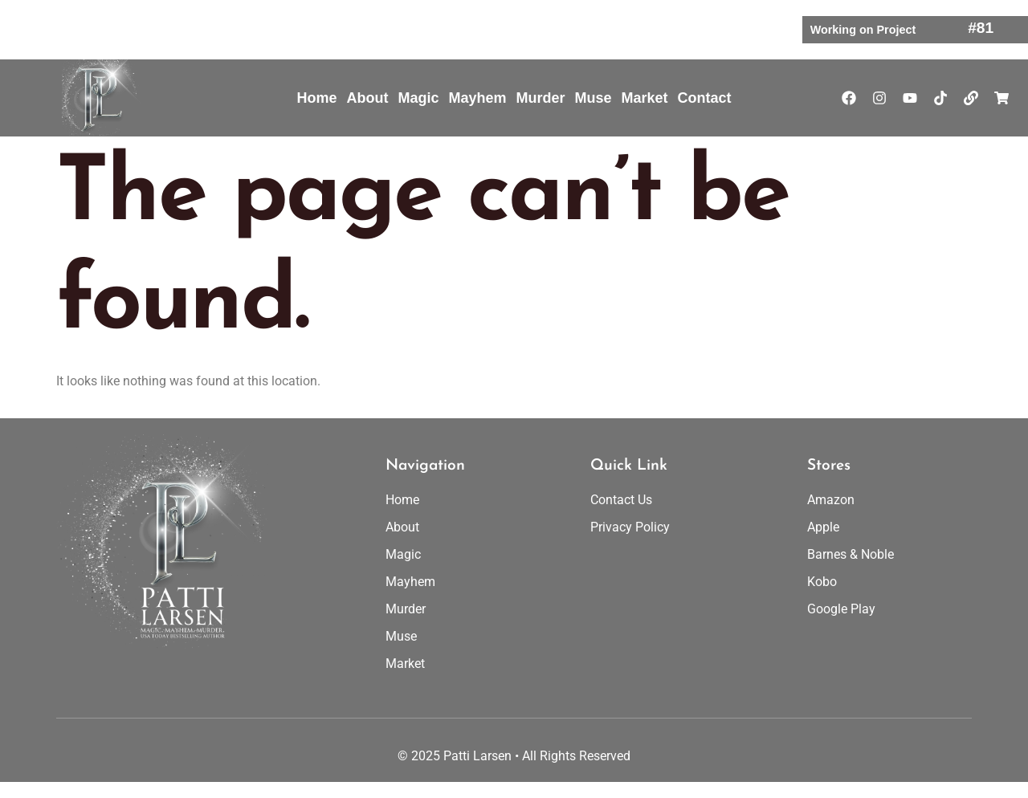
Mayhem (477, 98)
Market (645, 98)
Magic (418, 98)
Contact (705, 98)
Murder (540, 98)
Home (316, 98)
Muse (593, 98)
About (367, 98)
